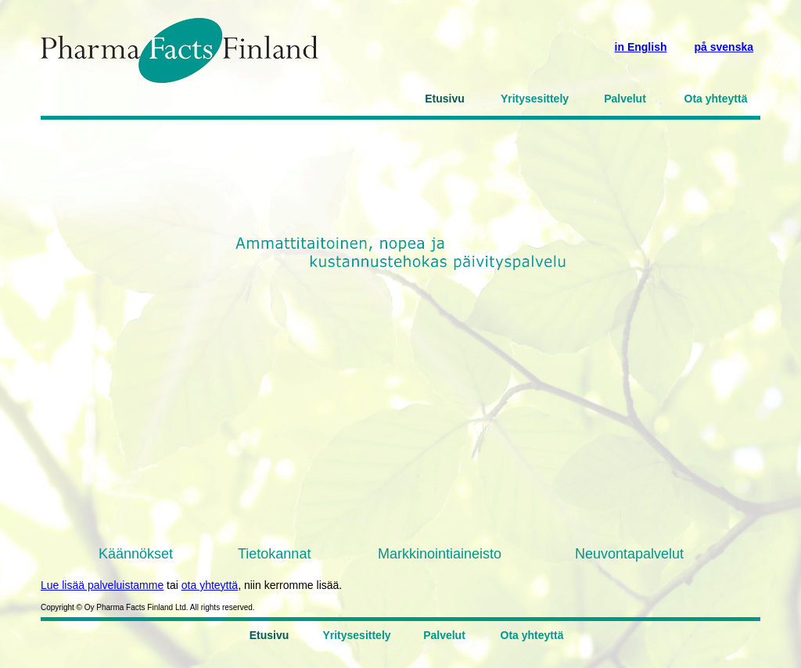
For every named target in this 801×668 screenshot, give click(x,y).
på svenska (724, 47)
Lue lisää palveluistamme (102, 585)
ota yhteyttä (209, 585)
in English (641, 47)
